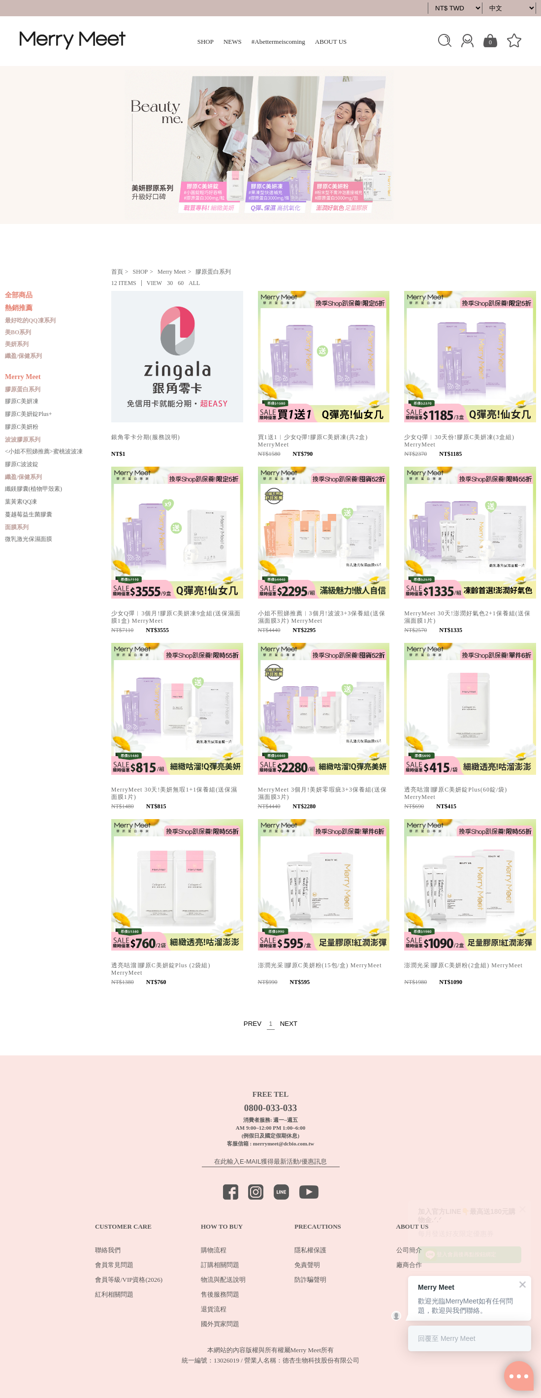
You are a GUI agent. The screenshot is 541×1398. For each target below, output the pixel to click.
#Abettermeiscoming (278, 41)
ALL (194, 283)
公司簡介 (409, 1250)
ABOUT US (331, 41)
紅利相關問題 (114, 1294)
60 (181, 283)
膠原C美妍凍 (21, 401)
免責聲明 (307, 1265)
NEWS (232, 41)
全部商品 (18, 295)
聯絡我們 (108, 1250)
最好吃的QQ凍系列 (30, 320)
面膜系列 (17, 527)
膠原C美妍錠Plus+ (28, 414)
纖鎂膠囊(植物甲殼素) (33, 489)
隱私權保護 (310, 1250)
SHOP (205, 41)
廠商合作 (409, 1265)
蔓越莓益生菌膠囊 (28, 514)
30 (170, 283)
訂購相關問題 (220, 1265)
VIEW (154, 283)
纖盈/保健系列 (23, 356)
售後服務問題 (220, 1294)
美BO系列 (18, 332)
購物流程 (213, 1250)
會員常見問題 (114, 1265)
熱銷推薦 (18, 308)
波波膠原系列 (22, 440)
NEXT (289, 1023)
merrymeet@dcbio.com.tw (283, 1143)
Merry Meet (23, 377)
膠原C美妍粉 (21, 427)
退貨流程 (213, 1309)
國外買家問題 (220, 1324)
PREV (252, 1023)
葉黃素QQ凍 (21, 502)
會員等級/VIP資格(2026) (128, 1279)
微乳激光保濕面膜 (28, 539)
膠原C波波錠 (21, 464)
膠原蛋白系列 (22, 389)
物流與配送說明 (223, 1279)
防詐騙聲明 (310, 1279)
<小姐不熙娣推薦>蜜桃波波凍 (44, 451)
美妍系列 (17, 344)
